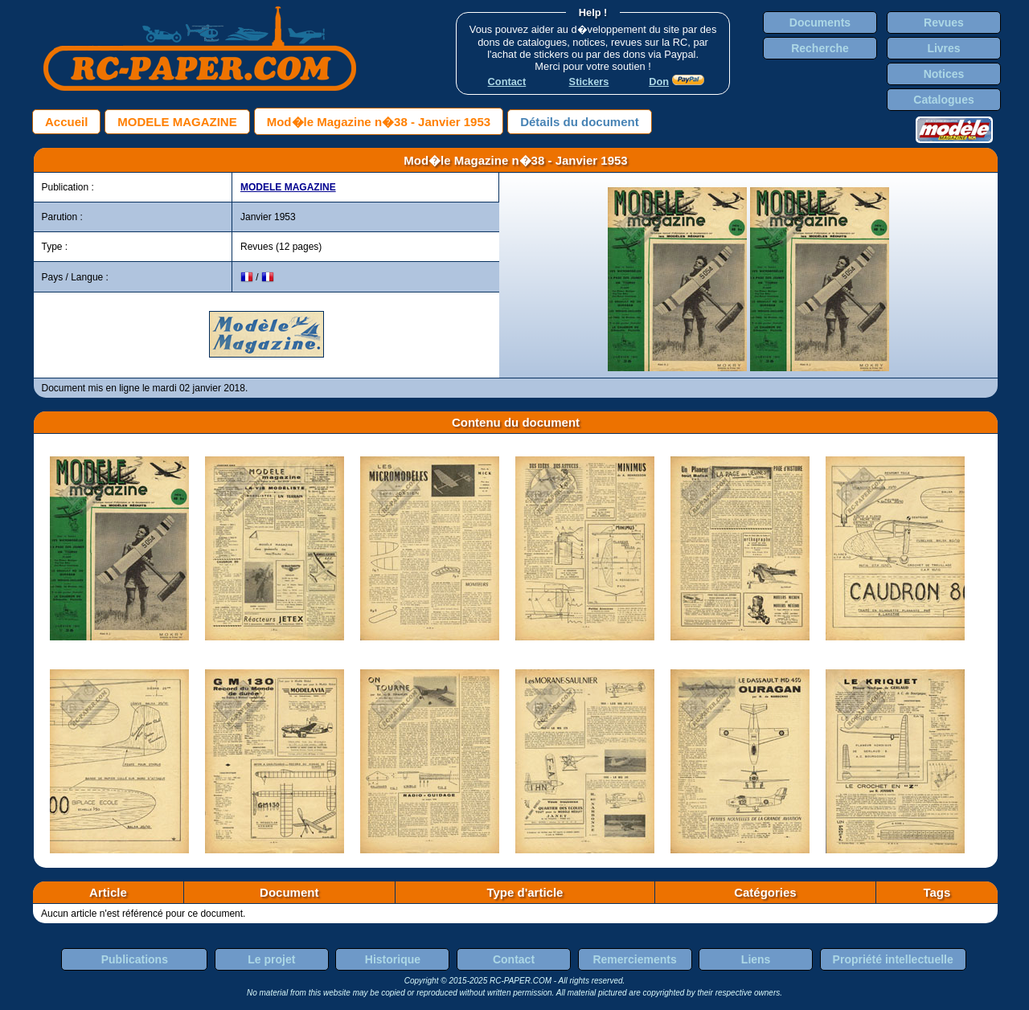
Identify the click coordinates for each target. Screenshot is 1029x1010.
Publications (134, 959)
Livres (943, 48)
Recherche (820, 48)
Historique (392, 959)
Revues (944, 22)
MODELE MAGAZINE (176, 122)
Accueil (66, 122)
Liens (756, 959)
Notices (944, 73)
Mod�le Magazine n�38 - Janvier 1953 (378, 122)
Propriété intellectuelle (893, 959)
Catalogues (943, 99)
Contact (514, 959)
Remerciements (634, 959)
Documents (820, 22)
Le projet (271, 959)
